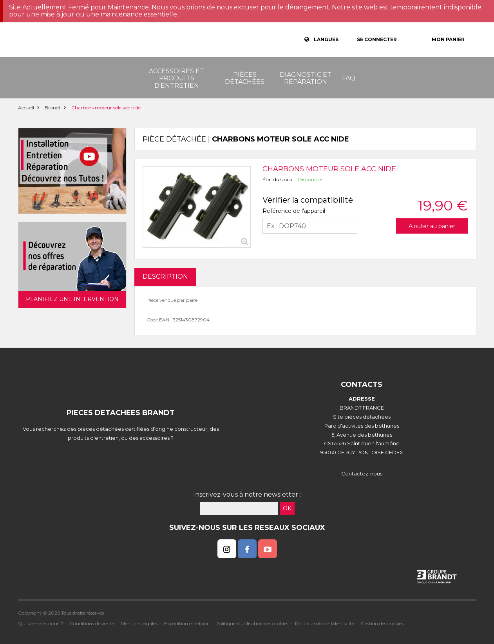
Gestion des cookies (382, 623)
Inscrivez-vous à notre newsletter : (247, 494)
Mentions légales (139, 623)
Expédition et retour (186, 623)
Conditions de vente (92, 623)
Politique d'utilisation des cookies (251, 623)
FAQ (348, 78)
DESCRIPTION (165, 276)
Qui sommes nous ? (40, 623)
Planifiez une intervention (72, 299)
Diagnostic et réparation (305, 78)
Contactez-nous (361, 473)
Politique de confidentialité (324, 623)
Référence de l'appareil (293, 211)
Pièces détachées (244, 78)
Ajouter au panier (432, 226)
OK (287, 508)
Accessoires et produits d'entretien (176, 78)
